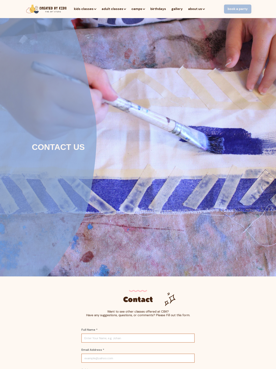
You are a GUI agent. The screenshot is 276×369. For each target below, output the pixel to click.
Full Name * (89, 329)
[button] (85, 9)
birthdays (158, 9)
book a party (238, 9)
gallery (177, 9)
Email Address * (92, 349)
